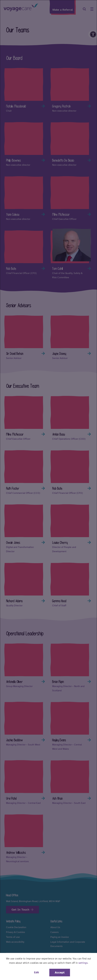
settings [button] (83, 962)
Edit (36, 972)
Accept (60, 972)
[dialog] (48, 490)
